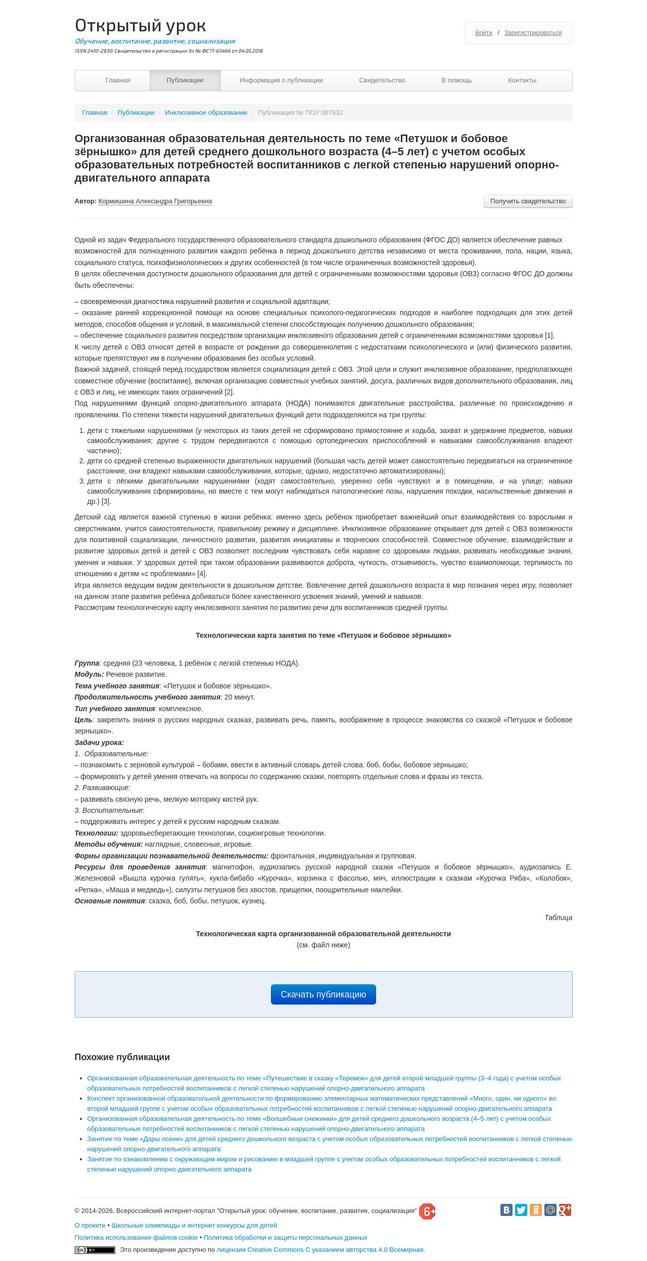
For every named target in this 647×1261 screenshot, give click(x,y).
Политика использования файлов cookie (136, 1237)
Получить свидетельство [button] (528, 201)
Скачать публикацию (323, 994)
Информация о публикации (281, 80)
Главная (118, 80)
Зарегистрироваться (533, 32)
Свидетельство (382, 80)
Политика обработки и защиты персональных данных (285, 1237)
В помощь (456, 80)
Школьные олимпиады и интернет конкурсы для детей (195, 1225)
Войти (483, 32)
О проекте (90, 1225)
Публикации (185, 80)
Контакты (522, 80)
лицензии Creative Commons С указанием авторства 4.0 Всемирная (320, 1249)
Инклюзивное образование (206, 112)
